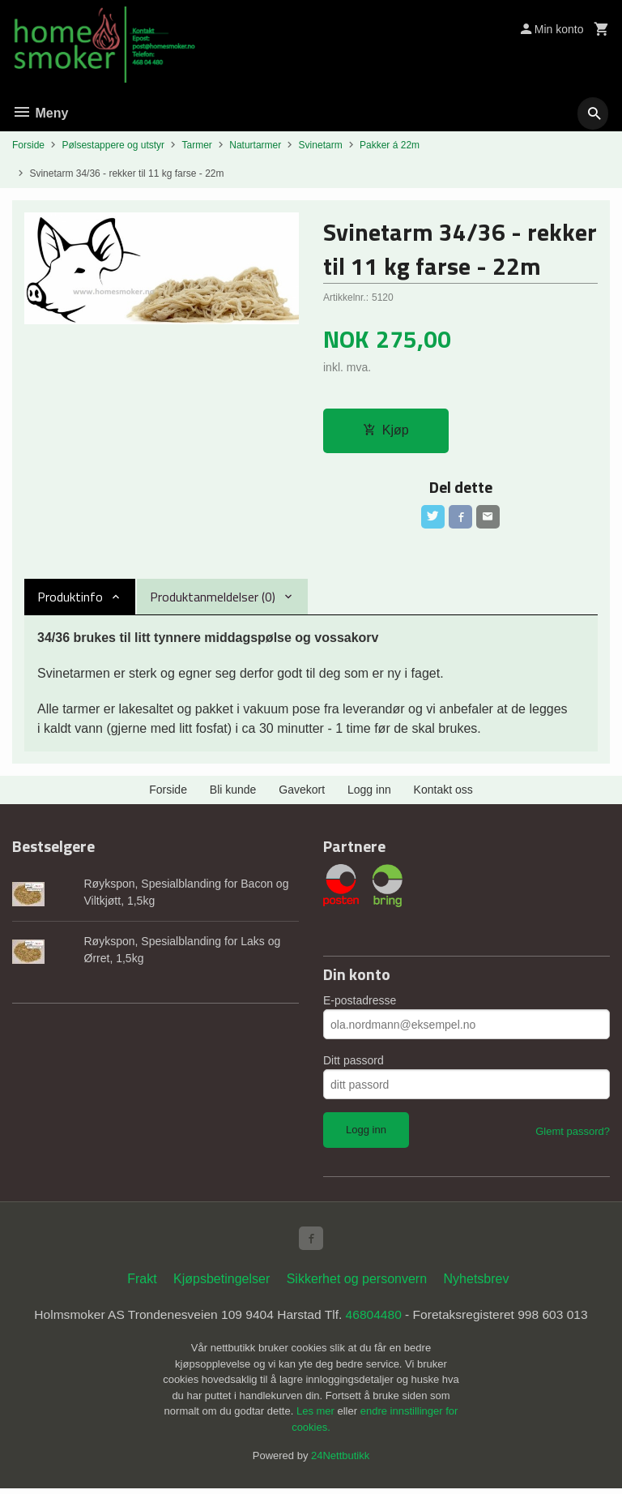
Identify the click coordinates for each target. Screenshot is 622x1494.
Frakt (141, 1284)
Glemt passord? (572, 1134)
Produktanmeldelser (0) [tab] (212, 600)
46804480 (375, 1319)
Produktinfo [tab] (70, 600)
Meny (40, 113)
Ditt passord (353, 1063)
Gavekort (302, 792)
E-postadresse (359, 1003)
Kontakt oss (443, 792)
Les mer (317, 1417)
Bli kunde (233, 792)
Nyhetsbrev (476, 1284)
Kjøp (386, 431)
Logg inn (369, 792)
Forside (28, 145)
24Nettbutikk (340, 1461)
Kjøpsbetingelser (221, 1284)
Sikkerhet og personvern (357, 1284)
